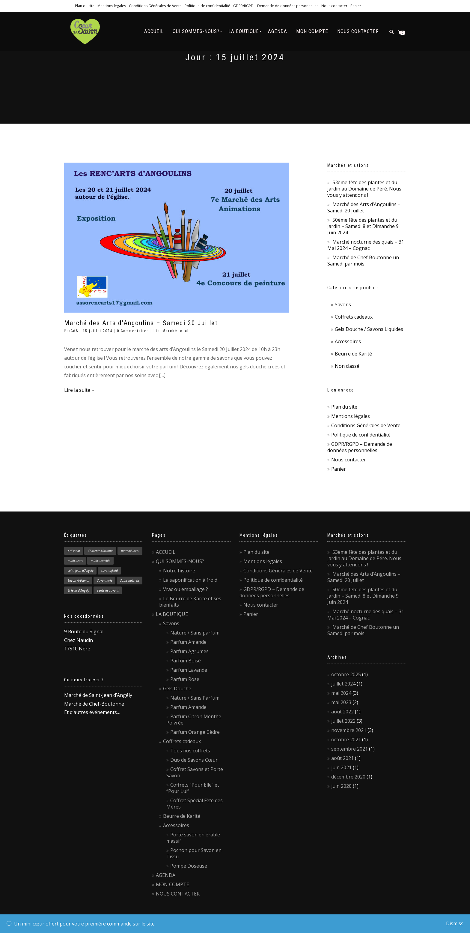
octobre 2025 (346, 674)
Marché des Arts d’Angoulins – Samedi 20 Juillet (141, 323)
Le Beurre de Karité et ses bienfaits (190, 601)
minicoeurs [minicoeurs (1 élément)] (75, 561)
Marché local (175, 331)
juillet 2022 (343, 721)
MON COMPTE (312, 31)
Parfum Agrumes (189, 651)
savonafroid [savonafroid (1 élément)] (109, 570)
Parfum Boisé (185, 660)
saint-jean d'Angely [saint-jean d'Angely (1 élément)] (81, 570)
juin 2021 (341, 767)
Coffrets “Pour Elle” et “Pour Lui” (192, 788)
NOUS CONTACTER (358, 31)
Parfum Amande (188, 642)
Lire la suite (77, 390)
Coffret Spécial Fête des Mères (194, 803)
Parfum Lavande (188, 670)
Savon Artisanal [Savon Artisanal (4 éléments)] (78, 580)
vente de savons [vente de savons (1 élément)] (108, 590)
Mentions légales (111, 5)
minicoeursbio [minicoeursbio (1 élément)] (101, 561)
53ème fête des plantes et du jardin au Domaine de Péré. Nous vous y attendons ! (364, 188)
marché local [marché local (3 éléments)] (130, 551)
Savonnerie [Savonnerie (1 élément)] (104, 580)
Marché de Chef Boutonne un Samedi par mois (363, 260)
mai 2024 (341, 693)
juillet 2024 (343, 683)
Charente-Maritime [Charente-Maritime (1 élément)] (100, 551)
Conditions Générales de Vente (155, 5)
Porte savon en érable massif (193, 837)
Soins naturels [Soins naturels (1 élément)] (129, 580)
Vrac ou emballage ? (185, 589)
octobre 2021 (346, 739)
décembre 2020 (348, 776)
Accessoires (348, 341)
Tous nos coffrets (190, 750)
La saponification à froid (190, 580)
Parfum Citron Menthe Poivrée (193, 719)
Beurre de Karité (353, 353)
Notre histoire (179, 570)
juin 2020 (341, 786)
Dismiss (454, 923)
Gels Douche (177, 688)
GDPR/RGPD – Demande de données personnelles (275, 5)
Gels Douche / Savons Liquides (369, 329)
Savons (343, 304)
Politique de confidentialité (207, 5)
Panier (355, 5)
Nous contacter (334, 5)
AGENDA (277, 31)
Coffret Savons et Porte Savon (194, 772)
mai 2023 (341, 702)
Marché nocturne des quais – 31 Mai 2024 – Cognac (365, 244)
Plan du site (84, 5)
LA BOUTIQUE (243, 31)
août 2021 (342, 758)
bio (156, 331)
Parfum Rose (184, 679)
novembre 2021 (348, 730)
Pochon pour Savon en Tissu (194, 853)
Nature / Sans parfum (194, 632)
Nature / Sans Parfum (194, 697)
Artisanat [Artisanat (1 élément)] (74, 551)
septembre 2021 (349, 749)
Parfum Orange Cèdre (195, 732)
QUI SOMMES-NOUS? (196, 31)
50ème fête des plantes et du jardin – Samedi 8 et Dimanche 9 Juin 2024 (363, 226)
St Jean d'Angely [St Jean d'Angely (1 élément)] (78, 590)
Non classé (347, 366)
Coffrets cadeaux (354, 317)
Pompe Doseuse (188, 865)
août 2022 (342, 711)
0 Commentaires (133, 331)
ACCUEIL (154, 31)
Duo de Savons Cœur (194, 760)
